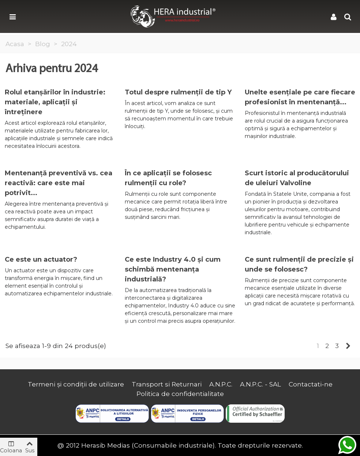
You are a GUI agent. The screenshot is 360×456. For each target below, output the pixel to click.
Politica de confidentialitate (180, 393)
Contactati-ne (311, 384)
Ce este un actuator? (41, 259)
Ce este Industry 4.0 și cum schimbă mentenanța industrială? (173, 269)
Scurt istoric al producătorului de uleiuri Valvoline (297, 178)
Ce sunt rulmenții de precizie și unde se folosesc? (299, 264)
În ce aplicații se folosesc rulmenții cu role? (168, 178)
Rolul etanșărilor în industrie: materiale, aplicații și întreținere (55, 102)
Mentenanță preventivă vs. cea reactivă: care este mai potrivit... (58, 183)
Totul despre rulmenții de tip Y (178, 92)
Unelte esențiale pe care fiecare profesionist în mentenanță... (300, 97)
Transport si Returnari (167, 384)
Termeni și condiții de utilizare (76, 384)
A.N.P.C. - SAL (260, 384)
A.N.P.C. (220, 384)
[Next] (348, 346)
